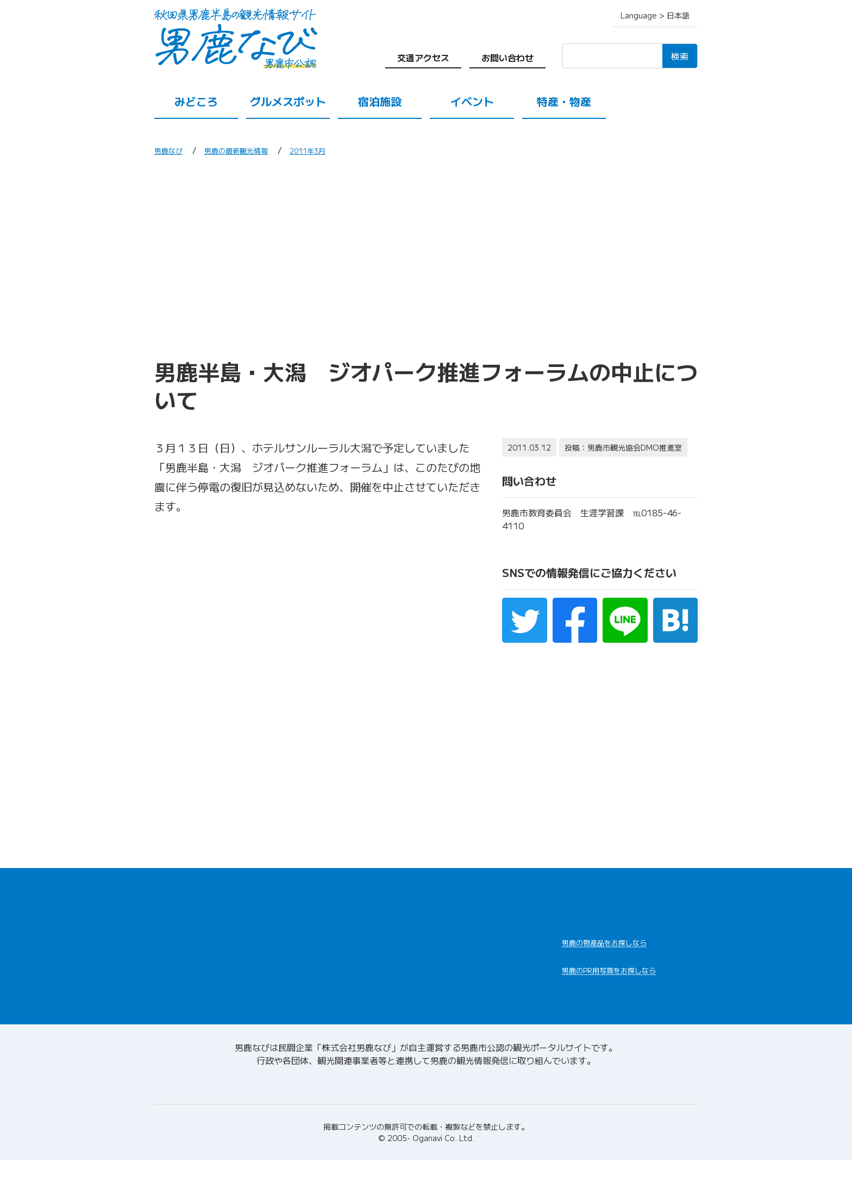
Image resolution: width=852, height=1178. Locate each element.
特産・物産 (564, 101)
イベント (472, 101)
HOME (169, 899)
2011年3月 (333, 149)
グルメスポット (288, 101)
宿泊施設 (380, 101)
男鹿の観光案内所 (465, 942)
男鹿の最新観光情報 (250, 149)
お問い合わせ (507, 57)
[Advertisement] (426, 257)
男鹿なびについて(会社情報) (426, 1099)
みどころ (196, 101)
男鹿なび (171, 149)
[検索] (612, 55)
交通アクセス (423, 57)
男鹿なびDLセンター (623, 991)
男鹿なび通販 (604, 950)
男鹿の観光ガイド (465, 968)
